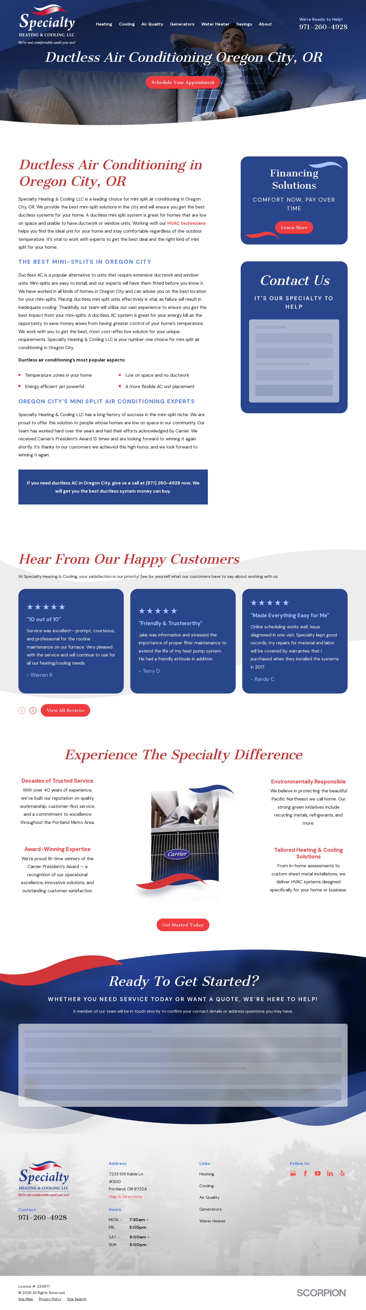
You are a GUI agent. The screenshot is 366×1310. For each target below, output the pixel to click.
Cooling (206, 1186)
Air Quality (209, 1197)
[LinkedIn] (330, 1173)
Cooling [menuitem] (127, 24)
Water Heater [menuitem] (215, 24)
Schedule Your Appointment (183, 82)
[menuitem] (25, 1299)
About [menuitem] (265, 24)
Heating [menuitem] (104, 24)
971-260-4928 (323, 27)
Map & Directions (125, 1196)
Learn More (294, 227)
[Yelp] (342, 1173)
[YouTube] (318, 1173)
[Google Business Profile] (293, 1173)
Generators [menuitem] (182, 24)
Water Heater (212, 1221)
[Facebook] (305, 1173)
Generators (210, 1209)
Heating (206, 1174)
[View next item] (33, 710)
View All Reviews (65, 710)
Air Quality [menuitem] (152, 24)
